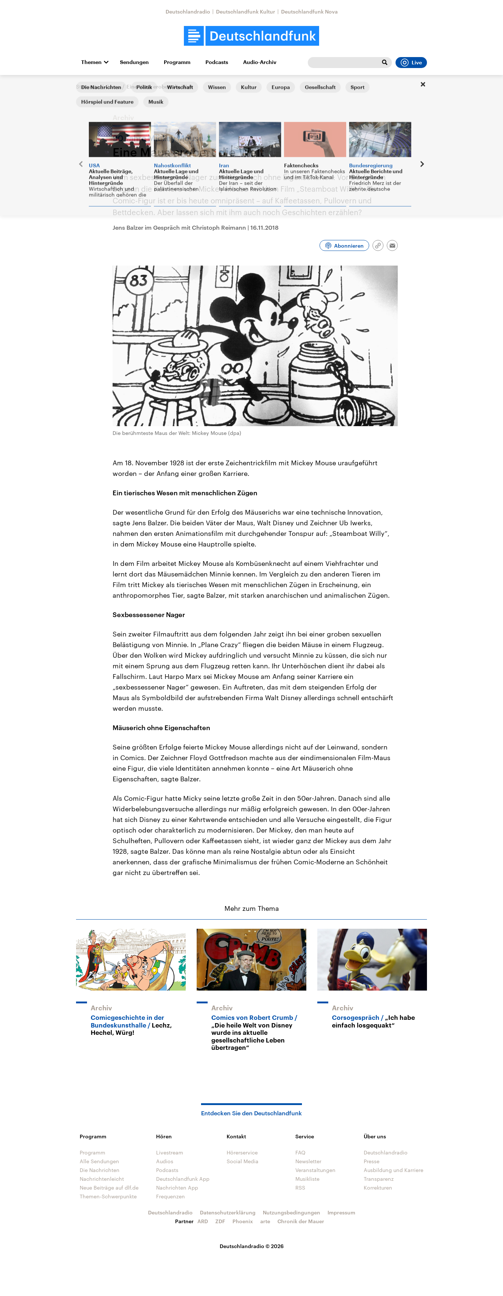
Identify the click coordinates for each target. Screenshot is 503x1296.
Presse (371, 1161)
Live (411, 63)
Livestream (169, 1152)
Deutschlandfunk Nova (309, 11)
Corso (113, 86)
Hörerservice (242, 1152)
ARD (202, 1221)
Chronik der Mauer (300, 1221)
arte (265, 1221)
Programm (177, 62)
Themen (91, 62)
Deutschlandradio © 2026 (252, 1246)
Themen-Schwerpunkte (108, 1196)
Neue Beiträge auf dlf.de (109, 1187)
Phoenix (242, 1221)
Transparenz (379, 1179)
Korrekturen (378, 1187)
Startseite (87, 86)
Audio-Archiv (259, 62)
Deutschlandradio (188, 11)
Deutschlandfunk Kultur (245, 11)
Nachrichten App (177, 1187)
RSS (300, 1187)
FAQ (300, 1152)
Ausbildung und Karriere (393, 1170)
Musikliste (307, 1179)
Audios (164, 1161)
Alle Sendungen (99, 1161)
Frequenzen (170, 1196)
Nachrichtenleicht (102, 1179)
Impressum (341, 1212)
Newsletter (308, 1161)
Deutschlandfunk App (182, 1179)
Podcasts (216, 62)
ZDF (220, 1221)
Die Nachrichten (100, 1170)
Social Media (242, 1161)
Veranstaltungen (315, 1170)
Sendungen (134, 62)
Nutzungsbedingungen (291, 1212)
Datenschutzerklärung (228, 1212)
